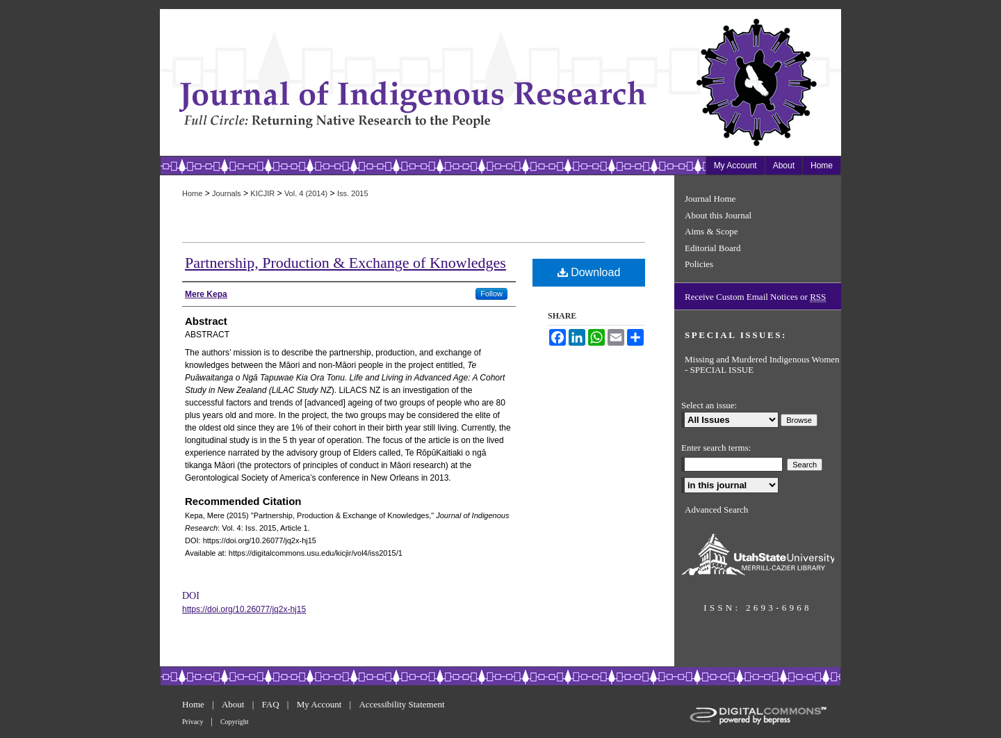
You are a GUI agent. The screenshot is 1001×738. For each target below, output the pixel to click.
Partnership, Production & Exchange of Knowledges (345, 262)
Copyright (234, 721)
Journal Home (710, 198)
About (234, 704)
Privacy (193, 721)
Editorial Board (713, 248)
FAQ (272, 704)
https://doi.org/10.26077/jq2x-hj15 (244, 609)
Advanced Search (716, 509)
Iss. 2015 (352, 193)
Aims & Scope (711, 231)
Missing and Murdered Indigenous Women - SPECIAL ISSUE (762, 365)
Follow (491, 293)
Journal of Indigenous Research (417, 82)
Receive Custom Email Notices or (755, 297)
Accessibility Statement (401, 704)
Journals (226, 193)
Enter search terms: (716, 447)
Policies (699, 264)
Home (192, 193)
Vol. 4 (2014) (305, 193)
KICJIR (262, 193)
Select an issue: (709, 405)
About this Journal (718, 215)
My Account (320, 704)
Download (589, 272)
